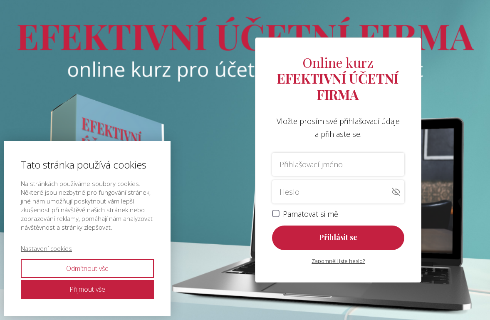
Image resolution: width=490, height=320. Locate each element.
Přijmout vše (87, 289)
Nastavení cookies (46, 248)
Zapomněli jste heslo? (338, 261)
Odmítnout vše (87, 268)
